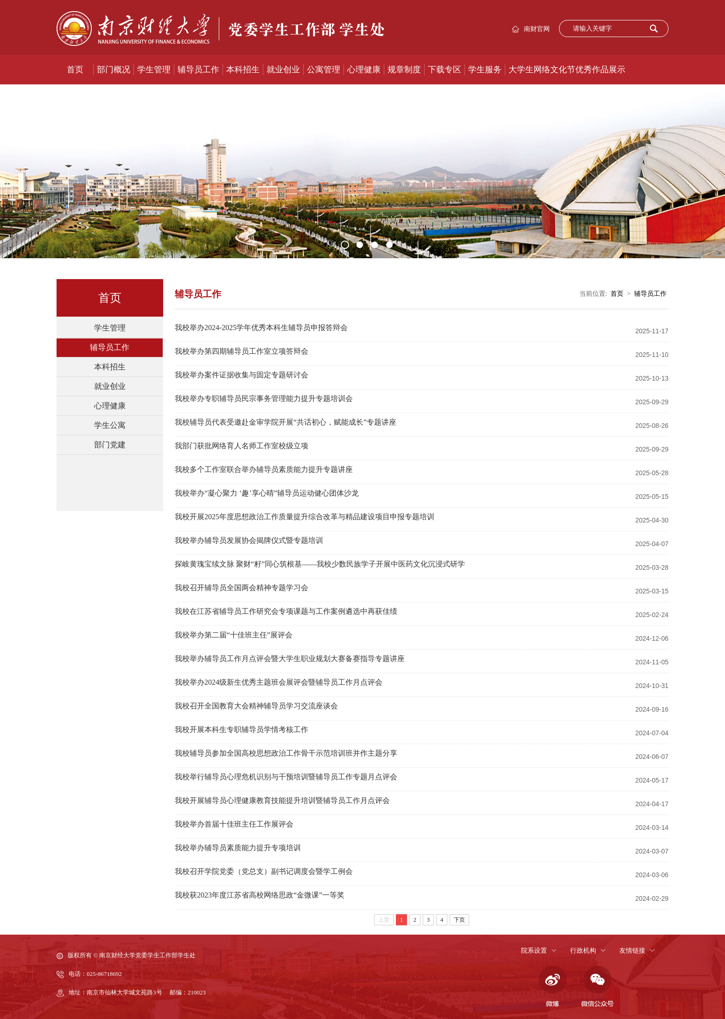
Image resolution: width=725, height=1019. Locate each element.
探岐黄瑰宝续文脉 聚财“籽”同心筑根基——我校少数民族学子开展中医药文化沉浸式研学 (320, 564)
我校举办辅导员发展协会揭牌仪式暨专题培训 (249, 540)
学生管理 (154, 69)
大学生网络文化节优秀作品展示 (567, 69)
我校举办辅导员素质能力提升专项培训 (238, 848)
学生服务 (485, 69)
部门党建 (110, 444)
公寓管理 (323, 69)
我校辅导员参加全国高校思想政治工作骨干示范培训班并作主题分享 (286, 753)
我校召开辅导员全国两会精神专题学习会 (241, 588)
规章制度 (404, 69)
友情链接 (632, 950)
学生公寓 (110, 425)
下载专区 (444, 69)
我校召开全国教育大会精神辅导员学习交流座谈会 (256, 706)
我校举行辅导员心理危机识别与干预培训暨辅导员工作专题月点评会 (286, 777)
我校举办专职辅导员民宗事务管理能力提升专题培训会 (264, 398)
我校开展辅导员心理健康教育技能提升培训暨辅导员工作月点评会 (282, 800)
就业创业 (283, 69)
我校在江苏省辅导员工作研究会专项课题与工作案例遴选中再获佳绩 (286, 611)
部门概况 (113, 69)
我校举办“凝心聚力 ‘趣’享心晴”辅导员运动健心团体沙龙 (267, 493)
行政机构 (583, 950)
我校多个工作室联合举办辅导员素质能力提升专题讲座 (264, 469)
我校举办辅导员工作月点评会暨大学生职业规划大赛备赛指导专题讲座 (290, 658)
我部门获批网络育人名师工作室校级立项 (241, 446)
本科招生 (243, 69)
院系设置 (534, 950)
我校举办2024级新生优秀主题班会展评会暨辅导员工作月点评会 (278, 682)
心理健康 (364, 69)
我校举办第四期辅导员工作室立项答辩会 (241, 351)
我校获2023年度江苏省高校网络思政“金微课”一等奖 (259, 895)
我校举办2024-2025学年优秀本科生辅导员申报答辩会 (261, 327)
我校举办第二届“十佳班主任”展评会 (234, 635)
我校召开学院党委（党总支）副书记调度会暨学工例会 (264, 871)
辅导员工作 (198, 69)
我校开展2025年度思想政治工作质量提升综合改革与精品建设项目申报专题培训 (304, 517)
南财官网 (537, 28)
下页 (459, 920)
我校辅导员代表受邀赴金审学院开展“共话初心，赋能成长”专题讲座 (285, 422)
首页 (75, 69)
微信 (597, 986)
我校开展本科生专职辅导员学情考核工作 (241, 729)
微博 (551, 986)
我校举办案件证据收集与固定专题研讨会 (241, 375)
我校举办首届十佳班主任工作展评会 (234, 824)
